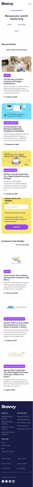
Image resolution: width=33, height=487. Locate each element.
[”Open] (29, 4)
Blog (3, 442)
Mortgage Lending (23, 416)
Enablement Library (8, 451)
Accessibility (21, 468)
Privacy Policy (6, 458)
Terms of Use (21, 458)
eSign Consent (22, 463)
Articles (9, 24)
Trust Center (5, 468)
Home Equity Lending (24, 422)
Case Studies (22, 24)
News (3, 448)
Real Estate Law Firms (24, 429)
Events (17, 31)
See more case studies (22, 244)
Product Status (6, 463)
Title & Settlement (22, 426)
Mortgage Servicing (23, 419)
